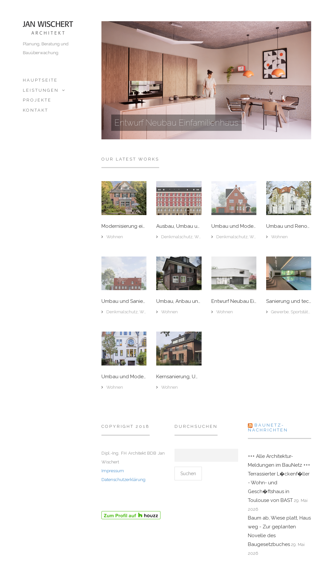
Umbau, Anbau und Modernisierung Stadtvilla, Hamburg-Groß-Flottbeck (178, 301)
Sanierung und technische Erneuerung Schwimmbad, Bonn (288, 301)
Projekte (37, 100)
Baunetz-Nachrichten (268, 427)
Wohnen (114, 236)
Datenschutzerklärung (123, 479)
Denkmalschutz (176, 236)
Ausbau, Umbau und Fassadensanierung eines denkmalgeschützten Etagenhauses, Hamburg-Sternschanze (178, 226)
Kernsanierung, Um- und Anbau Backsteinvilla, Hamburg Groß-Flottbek (178, 377)
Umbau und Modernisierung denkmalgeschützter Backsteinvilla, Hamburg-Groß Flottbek (233, 226)
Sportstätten (302, 311)
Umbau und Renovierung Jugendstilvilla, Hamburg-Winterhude (288, 226)
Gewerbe (280, 311)
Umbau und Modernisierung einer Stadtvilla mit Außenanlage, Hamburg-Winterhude (123, 377)
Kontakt (35, 110)
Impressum (112, 470)
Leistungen (41, 90)
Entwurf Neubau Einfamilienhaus (176, 123)
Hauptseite (40, 80)
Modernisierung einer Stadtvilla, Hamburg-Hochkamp (123, 226)
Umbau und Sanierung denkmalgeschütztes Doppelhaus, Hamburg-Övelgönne (123, 301)
